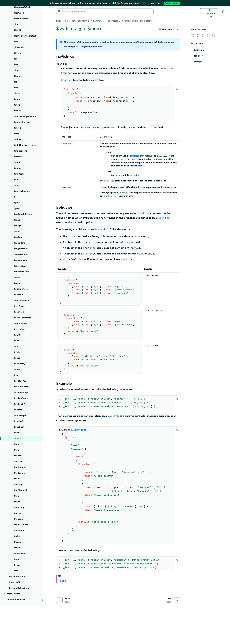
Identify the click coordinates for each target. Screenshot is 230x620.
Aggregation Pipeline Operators (138, 20)
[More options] (177, 29)
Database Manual (80, 20)
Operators (112, 20)
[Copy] (177, 89)
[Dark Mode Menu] (222, 11)
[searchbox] (105, 11)
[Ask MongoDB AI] (209, 11)
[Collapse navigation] (42, 599)
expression (133, 155)
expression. (134, 175)
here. (140, 165)
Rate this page (198, 29)
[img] (193, 35)
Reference (98, 20)
